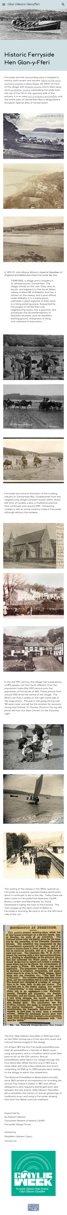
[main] (33, 55)
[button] (4, 4)
